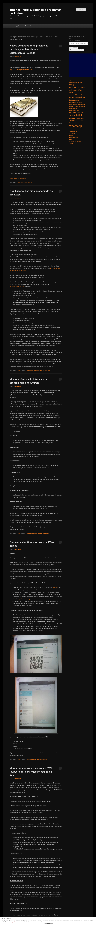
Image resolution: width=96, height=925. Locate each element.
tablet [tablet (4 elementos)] (79, 115)
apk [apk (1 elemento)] (81, 82)
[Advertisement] (82, 65)
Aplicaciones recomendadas (36, 26)
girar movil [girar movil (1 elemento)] (71, 94)
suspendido (30, 370)
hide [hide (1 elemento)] (70, 97)
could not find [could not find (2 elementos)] (74, 87)
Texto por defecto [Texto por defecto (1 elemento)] (79, 118)
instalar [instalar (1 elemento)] (77, 100)
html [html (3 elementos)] (83, 97)
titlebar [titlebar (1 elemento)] (82, 120)
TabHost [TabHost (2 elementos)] (72, 115)
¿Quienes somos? (21, 26)
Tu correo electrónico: (74, 40)
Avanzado (72, 133)
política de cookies (17, 922)
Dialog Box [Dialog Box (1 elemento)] (82, 87)
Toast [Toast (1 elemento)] (70, 122)
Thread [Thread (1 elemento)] (78, 120)
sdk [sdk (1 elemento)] (82, 112)
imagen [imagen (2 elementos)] (72, 100)
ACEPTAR (48, 923)
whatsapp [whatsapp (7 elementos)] (75, 126)
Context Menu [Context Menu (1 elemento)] (82, 85)
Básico (71, 135)
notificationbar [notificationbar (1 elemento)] (81, 104)
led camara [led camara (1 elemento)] (79, 102)
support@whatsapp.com (17, 286)
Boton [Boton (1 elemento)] (76, 85)
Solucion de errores (75, 141)
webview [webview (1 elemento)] (75, 122)
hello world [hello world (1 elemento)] (82, 94)
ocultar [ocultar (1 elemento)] (76, 106)
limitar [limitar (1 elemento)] (70, 104)
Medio (71, 139)
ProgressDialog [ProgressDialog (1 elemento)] (73, 108)
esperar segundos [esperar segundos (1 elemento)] (78, 92)
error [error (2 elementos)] (71, 93)
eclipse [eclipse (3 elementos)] (72, 90)
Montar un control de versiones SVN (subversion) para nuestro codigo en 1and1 (31, 772)
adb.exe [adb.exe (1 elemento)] (71, 80)
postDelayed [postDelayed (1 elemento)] (82, 106)
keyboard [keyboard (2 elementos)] (72, 102)
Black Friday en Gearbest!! (18, 178)
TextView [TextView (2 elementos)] (72, 121)
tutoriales (34, 533)
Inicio (11, 26)
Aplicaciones (73, 131)
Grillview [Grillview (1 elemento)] (77, 94)
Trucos (18, 182)
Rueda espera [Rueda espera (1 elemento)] (72, 112)
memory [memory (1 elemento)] (75, 104)
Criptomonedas (73, 137)
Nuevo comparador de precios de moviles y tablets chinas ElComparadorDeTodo (29, 49)
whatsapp (36, 370)
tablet (28, 759)
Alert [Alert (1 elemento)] (75, 80)
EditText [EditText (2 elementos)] (79, 90)
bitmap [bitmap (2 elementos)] (71, 85)
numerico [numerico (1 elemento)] (71, 106)
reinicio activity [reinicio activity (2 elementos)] (74, 110)
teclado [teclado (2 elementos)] (72, 118)
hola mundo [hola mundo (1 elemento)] (78, 97)
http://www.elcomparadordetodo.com (21, 69)
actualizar (55, 587)
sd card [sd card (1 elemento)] (78, 112)
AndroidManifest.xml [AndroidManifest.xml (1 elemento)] (74, 82)
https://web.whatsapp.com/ (26, 599)
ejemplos (29, 533)
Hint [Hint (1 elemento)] (73, 97)
